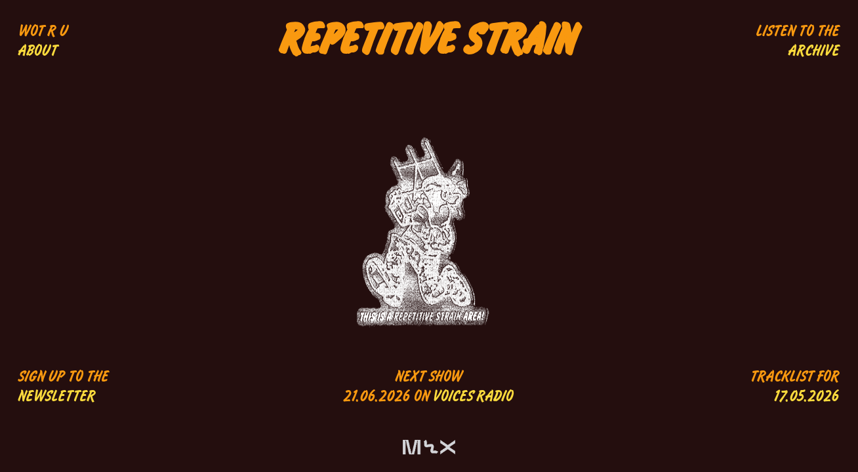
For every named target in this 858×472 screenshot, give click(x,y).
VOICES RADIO (473, 396)
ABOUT (38, 50)
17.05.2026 (807, 396)
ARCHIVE (814, 50)
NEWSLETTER (57, 396)
